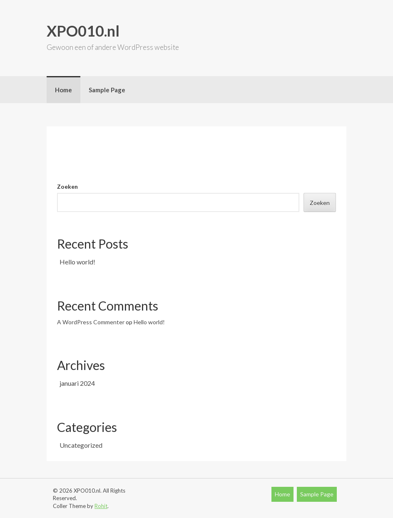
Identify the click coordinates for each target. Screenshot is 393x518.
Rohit (101, 506)
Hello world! (77, 262)
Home (63, 90)
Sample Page (107, 90)
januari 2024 (77, 383)
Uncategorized (81, 445)
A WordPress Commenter (90, 322)
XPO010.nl (83, 31)
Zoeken (67, 186)
